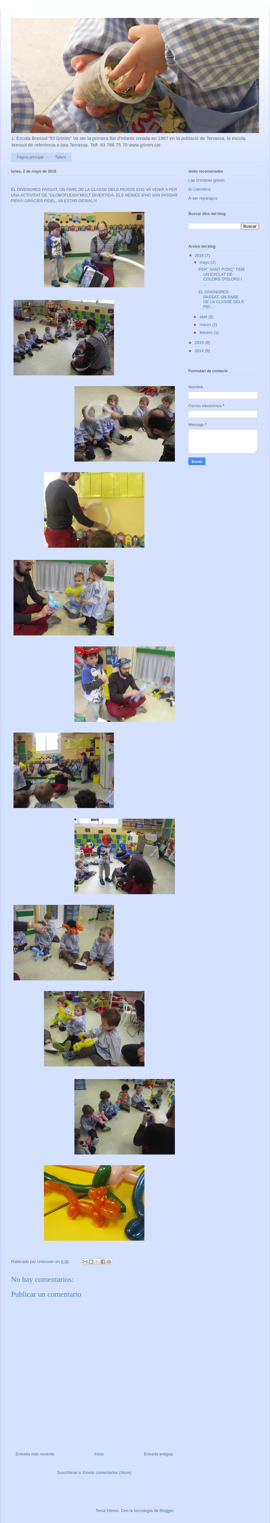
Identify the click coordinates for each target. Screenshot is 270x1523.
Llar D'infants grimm (206, 180)
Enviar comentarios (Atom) (107, 1472)
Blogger (166, 1510)
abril (204, 316)
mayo (205, 262)
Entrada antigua (158, 1454)
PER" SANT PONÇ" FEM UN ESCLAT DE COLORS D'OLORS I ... (221, 276)
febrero (207, 332)
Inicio (99, 1454)
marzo (206, 324)
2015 (200, 342)
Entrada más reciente (35, 1454)
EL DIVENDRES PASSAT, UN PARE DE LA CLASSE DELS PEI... (221, 299)
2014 (200, 350)
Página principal (30, 157)
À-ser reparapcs (202, 198)
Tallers (60, 157)
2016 (200, 255)
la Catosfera (199, 189)
